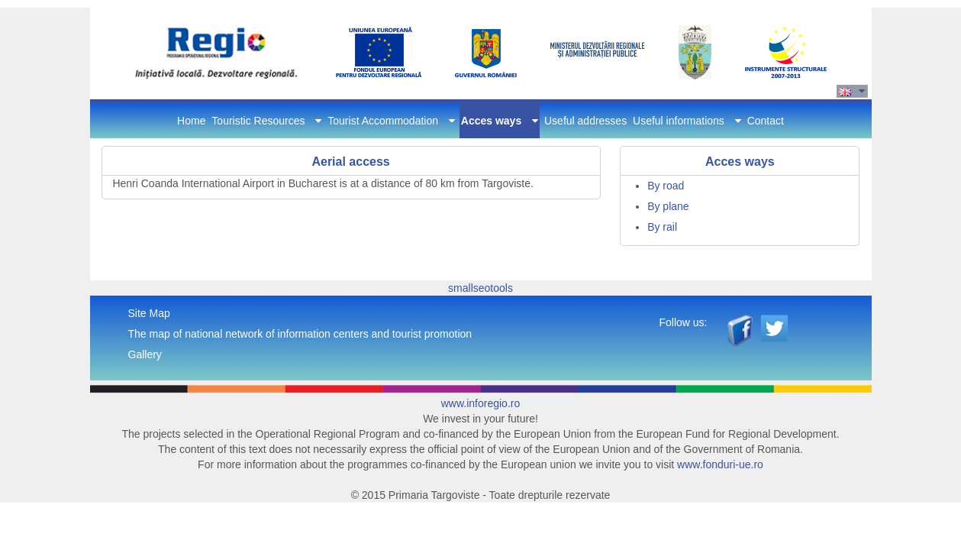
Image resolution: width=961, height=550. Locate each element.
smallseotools (480, 288)
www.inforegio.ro (481, 403)
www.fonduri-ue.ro (720, 464)
